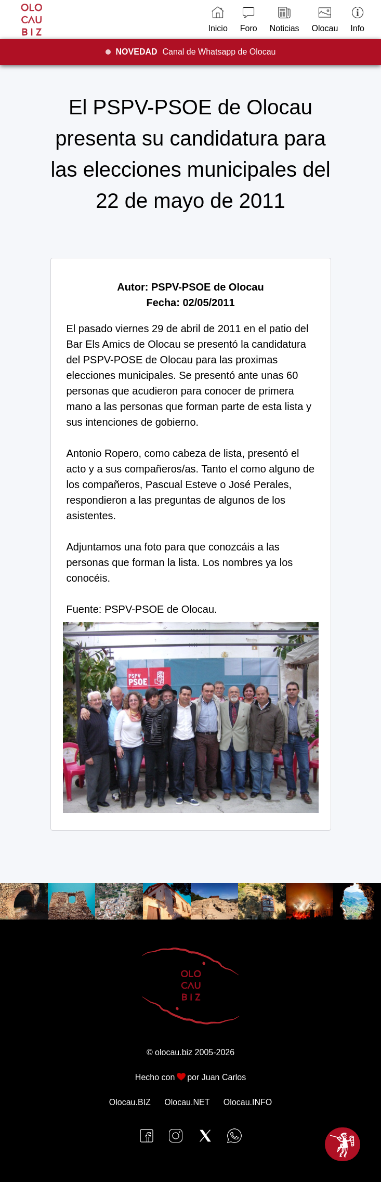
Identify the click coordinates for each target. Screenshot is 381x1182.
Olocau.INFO (248, 1102)
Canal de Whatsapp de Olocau (196, 51)
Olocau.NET (186, 1102)
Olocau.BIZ (130, 1102)
